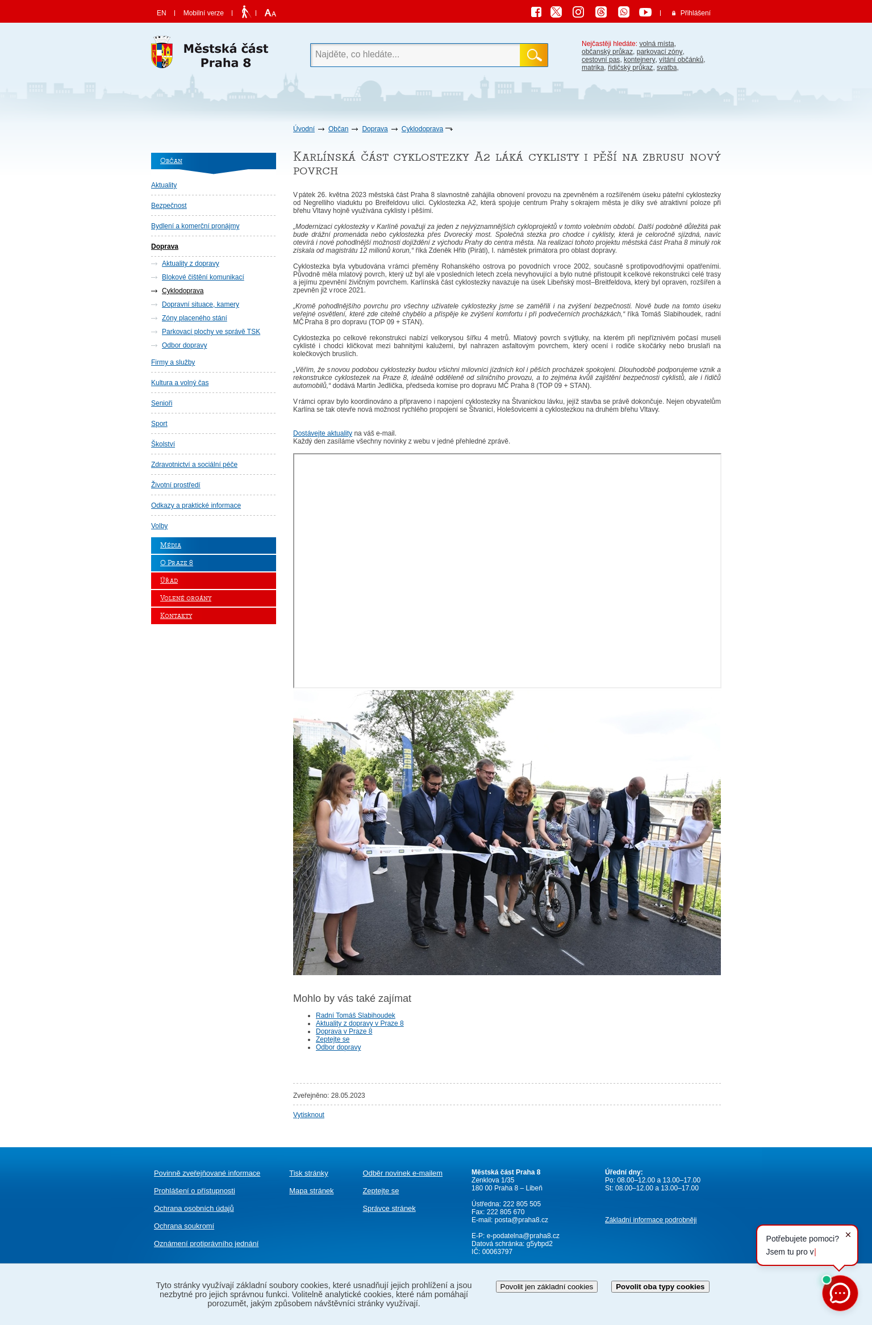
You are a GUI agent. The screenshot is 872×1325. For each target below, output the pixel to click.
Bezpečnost (169, 206)
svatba (667, 68)
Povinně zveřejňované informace (207, 1173)
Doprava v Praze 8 (344, 1031)
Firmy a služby (173, 362)
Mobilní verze (203, 13)
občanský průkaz (607, 52)
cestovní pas (601, 60)
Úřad (169, 580)
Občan (338, 129)
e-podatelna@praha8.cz (522, 1236)
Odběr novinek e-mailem (402, 1173)
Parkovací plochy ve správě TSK (211, 332)
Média (170, 545)
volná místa (656, 44)
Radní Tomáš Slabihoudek (355, 1015)
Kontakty (176, 616)
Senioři (161, 403)
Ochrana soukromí (184, 1226)
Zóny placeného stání (194, 318)
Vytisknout (308, 1115)
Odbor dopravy (184, 345)
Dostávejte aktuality (322, 433)
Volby (159, 526)
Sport (159, 424)
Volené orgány (185, 598)
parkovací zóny (660, 52)
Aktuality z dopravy (190, 263)
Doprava (374, 129)
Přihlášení (696, 13)
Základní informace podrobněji (650, 1220)
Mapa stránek (311, 1190)
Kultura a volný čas (179, 383)
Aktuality (164, 185)
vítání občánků (681, 60)
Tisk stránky (308, 1173)
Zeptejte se (332, 1039)
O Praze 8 (176, 563)
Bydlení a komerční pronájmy (195, 226)
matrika (593, 68)
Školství (163, 444)
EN (161, 13)
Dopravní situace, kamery (200, 304)
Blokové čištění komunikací (203, 277)
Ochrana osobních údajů (194, 1208)
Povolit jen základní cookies (547, 1286)
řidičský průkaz (630, 68)
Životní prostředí (176, 485)
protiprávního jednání (206, 1243)
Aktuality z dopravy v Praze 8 (360, 1023)
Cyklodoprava (422, 129)
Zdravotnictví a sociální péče (194, 465)
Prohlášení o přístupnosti (194, 1190)
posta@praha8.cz (521, 1220)
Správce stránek (388, 1208)
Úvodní (304, 129)
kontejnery (639, 60)
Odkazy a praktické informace (196, 505)
